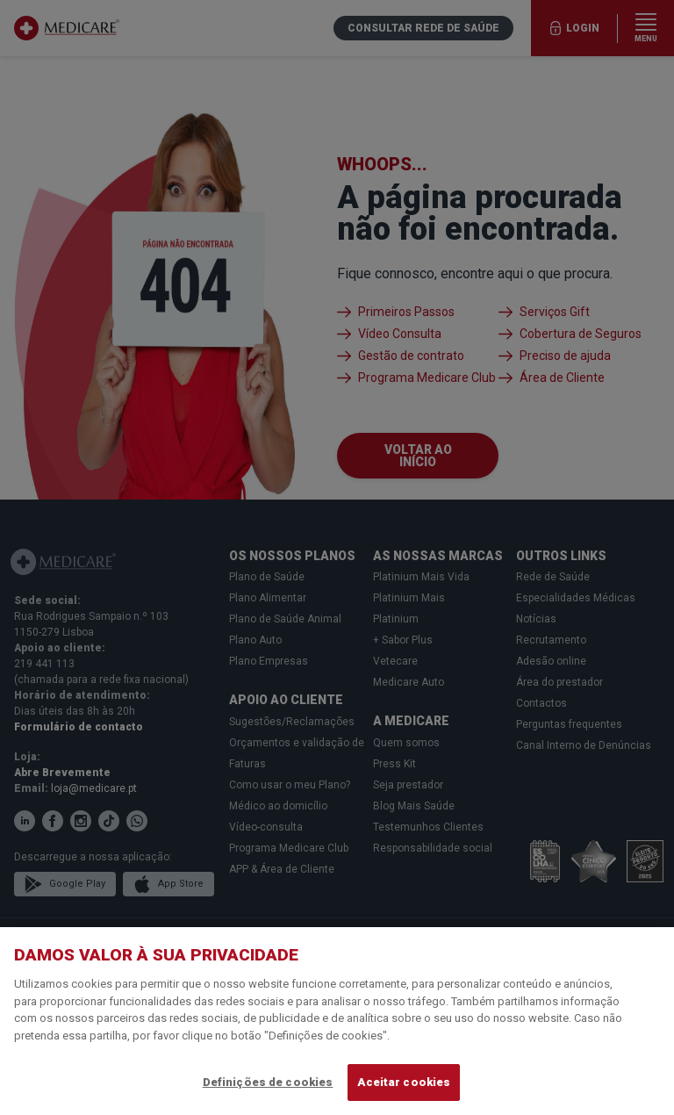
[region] (337, 1021)
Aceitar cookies (403, 1082)
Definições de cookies (268, 1082)
